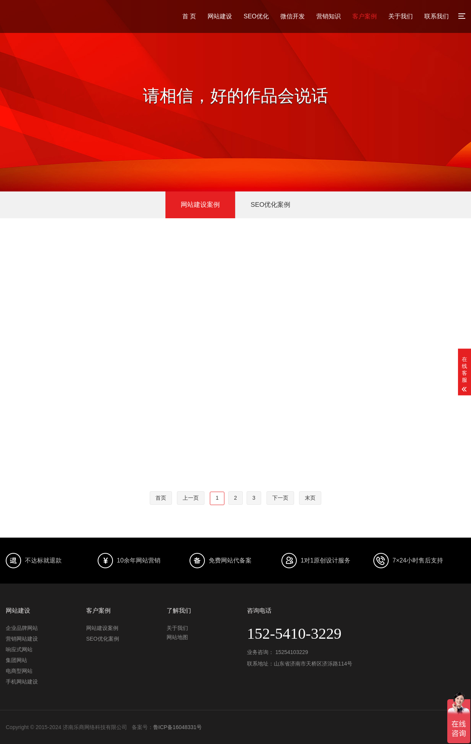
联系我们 (436, 16)
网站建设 (220, 16)
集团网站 (16, 660)
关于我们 (400, 16)
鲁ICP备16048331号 (177, 727)
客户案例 (364, 16)
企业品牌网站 (22, 628)
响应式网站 (19, 649)
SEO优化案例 (271, 204)
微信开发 (292, 16)
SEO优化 (256, 16)
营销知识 (328, 16)
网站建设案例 (200, 204)
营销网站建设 (22, 639)
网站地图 (177, 637)
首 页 (189, 16)
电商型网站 (19, 671)
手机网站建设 (22, 682)
